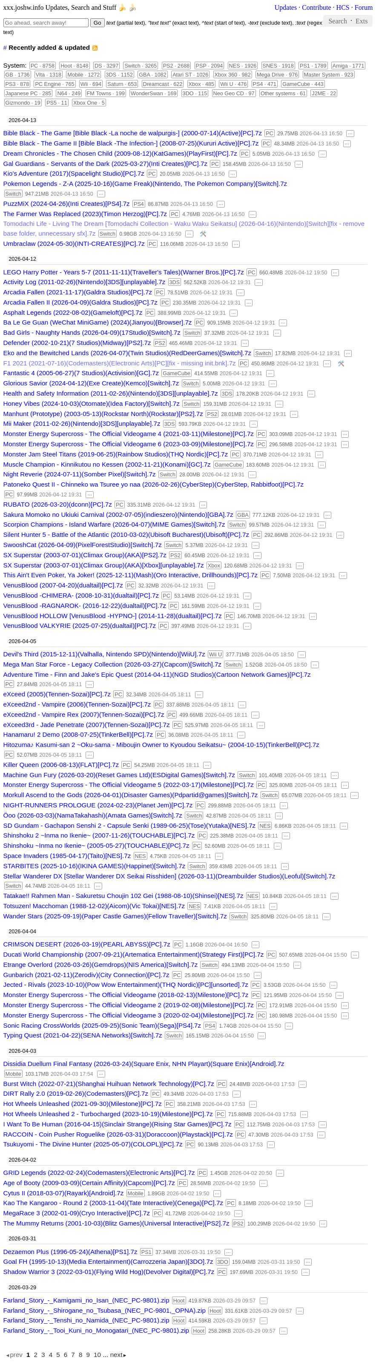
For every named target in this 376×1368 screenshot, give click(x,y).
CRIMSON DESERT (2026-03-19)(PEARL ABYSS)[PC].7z (86, 944)
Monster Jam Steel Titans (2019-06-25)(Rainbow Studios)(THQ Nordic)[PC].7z (115, 454)
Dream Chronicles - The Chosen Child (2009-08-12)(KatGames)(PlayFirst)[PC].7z (120, 153)
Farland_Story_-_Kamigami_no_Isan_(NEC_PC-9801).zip (86, 1300)
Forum (364, 7)
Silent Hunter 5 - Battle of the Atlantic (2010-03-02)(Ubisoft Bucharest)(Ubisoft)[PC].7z (126, 534)
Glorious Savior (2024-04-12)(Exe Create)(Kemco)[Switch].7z (91, 383)
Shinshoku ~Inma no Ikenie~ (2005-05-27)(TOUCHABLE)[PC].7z (96, 845)
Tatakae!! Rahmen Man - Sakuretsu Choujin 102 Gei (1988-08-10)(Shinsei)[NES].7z (123, 895)
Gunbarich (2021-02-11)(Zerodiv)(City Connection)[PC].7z (86, 974)
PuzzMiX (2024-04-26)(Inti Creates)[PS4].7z (66, 203)
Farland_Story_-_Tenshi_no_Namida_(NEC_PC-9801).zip (86, 1320)
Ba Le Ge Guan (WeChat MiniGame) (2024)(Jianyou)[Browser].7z (97, 322)
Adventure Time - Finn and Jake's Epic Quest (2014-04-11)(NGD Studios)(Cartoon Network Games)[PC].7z (157, 674)
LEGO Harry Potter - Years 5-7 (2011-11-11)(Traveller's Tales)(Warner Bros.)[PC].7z (123, 272)
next (116, 1354)
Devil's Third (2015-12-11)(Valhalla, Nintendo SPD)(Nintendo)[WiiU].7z (104, 654)
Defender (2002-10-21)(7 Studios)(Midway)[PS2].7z (77, 342)
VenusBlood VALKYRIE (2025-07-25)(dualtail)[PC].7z (79, 625)
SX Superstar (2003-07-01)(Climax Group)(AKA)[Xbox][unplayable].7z (103, 565)
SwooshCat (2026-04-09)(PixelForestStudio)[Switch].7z (82, 544)
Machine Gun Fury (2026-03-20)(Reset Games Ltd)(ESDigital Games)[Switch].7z (119, 774)
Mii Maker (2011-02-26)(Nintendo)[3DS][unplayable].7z (82, 423)
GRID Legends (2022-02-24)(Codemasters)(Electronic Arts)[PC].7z (99, 1172)
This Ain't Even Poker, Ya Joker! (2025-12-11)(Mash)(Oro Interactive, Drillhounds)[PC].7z (130, 575)
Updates (286, 7)
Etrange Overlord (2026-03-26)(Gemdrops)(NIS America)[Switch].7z (100, 964)
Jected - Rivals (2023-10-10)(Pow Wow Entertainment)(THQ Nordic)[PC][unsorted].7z (125, 984)
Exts (361, 20)
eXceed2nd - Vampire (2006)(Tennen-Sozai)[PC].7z (77, 704)
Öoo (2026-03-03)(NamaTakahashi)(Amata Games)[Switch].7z (92, 815)
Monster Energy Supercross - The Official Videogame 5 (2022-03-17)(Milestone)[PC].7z (128, 784)
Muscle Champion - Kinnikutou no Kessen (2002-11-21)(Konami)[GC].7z (107, 464)
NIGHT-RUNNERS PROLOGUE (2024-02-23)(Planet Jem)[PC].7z (98, 805)
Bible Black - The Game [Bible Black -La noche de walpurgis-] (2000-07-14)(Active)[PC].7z (132, 133)
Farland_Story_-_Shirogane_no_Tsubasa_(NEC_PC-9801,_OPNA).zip (104, 1310)
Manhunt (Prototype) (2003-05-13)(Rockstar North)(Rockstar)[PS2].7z (103, 413)
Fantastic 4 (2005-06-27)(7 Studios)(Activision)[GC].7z (81, 372)
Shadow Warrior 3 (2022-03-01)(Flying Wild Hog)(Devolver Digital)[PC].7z (109, 1271)
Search (337, 20)
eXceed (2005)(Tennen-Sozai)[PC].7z (57, 694)
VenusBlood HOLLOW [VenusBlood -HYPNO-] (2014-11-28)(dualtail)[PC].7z (112, 615)
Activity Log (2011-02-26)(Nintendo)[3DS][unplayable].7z (84, 281)
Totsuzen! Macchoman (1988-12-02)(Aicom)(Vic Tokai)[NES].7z (94, 905)
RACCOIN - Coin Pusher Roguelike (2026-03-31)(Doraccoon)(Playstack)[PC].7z (118, 1134)
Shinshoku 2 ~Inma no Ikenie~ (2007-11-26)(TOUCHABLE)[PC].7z (99, 835)
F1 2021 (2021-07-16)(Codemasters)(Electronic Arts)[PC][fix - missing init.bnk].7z (119, 363)
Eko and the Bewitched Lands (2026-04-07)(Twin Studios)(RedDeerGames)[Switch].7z (127, 352)
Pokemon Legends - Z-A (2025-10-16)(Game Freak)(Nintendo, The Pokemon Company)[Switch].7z (145, 183)
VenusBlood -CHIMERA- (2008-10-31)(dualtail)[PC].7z (81, 595)
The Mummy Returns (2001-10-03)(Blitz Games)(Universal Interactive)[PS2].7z (116, 1223)
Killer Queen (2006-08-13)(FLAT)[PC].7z (61, 764)
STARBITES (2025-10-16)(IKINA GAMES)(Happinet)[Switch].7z (94, 865)
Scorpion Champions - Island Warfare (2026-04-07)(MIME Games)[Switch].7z (114, 524)
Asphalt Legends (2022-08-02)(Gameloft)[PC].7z (73, 312)
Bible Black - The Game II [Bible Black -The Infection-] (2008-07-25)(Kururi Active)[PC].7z (131, 143)
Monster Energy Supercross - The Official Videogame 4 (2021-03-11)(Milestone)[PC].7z (128, 433)
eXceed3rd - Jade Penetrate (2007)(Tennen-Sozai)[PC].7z (86, 724)
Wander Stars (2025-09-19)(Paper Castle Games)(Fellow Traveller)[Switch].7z (115, 916)
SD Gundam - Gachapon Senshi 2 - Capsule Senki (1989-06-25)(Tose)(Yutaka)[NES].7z (129, 825)
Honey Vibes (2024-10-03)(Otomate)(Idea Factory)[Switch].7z (91, 403)
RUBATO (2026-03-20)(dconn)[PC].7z (57, 504)
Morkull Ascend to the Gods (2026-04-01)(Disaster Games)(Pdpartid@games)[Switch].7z (130, 794)
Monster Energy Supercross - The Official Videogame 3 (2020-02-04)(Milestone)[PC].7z (128, 1015)
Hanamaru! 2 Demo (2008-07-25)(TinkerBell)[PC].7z (78, 734)
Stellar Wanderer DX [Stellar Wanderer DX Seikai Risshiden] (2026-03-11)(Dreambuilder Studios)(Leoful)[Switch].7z (169, 876)
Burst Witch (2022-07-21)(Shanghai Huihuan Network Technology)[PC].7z (108, 1083)
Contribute (316, 7)
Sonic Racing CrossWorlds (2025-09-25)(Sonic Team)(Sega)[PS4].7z (102, 1025)
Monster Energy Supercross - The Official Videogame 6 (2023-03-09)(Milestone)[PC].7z (128, 443)
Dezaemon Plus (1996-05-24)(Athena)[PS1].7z (70, 1251)
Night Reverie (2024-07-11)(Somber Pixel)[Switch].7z (79, 474)
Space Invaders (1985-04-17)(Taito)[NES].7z (67, 855)
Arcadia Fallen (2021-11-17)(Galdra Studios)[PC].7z (77, 292)
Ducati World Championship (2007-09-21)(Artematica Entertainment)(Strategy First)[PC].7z (133, 954)
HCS (343, 7)
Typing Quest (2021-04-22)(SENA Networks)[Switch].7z (82, 1035)
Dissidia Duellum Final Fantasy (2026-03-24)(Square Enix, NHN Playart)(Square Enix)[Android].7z (143, 1063)
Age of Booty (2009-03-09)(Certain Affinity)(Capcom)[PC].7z (89, 1182)
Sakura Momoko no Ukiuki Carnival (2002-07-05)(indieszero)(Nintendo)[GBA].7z (118, 514)
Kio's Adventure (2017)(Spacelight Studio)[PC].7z (73, 173)
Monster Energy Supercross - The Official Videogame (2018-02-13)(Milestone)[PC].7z (126, 994)
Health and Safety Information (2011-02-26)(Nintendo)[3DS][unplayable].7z (110, 393)
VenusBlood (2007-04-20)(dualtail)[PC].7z (63, 585)
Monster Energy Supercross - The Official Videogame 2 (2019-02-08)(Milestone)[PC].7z (128, 1005)
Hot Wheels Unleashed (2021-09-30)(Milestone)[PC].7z (82, 1103)
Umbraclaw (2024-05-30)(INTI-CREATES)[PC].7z (74, 243)
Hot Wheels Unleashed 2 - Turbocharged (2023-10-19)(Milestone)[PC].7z (108, 1113)
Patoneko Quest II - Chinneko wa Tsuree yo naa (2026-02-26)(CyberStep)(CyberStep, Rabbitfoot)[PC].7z (153, 484)
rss (95, 48)
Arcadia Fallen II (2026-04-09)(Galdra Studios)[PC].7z (80, 302)
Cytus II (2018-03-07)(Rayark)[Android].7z (63, 1193)
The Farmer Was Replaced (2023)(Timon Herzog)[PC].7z (85, 213)
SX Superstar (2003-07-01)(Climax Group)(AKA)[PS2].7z (84, 555)
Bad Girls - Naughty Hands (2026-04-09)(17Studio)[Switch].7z (92, 332)
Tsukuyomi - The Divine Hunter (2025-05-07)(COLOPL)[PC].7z (93, 1144)
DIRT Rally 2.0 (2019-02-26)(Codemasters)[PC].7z (75, 1093)
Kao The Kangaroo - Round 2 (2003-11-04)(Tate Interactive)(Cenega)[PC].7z (113, 1202)
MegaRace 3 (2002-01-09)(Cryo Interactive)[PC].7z (76, 1213)
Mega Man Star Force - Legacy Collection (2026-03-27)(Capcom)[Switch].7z (112, 664)
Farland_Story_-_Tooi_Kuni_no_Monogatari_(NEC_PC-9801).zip (96, 1330)
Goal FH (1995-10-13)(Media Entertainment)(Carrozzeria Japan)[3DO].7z (108, 1261)
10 (97, 1354)
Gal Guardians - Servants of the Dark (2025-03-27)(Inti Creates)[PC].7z (105, 163)
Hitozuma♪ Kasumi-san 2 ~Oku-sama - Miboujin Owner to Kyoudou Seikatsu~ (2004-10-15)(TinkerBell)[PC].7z (161, 744)
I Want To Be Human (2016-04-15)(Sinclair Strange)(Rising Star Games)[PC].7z (117, 1124)
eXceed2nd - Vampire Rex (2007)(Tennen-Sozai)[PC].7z (83, 714)
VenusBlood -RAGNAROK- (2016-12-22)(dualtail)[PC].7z (84, 605)
